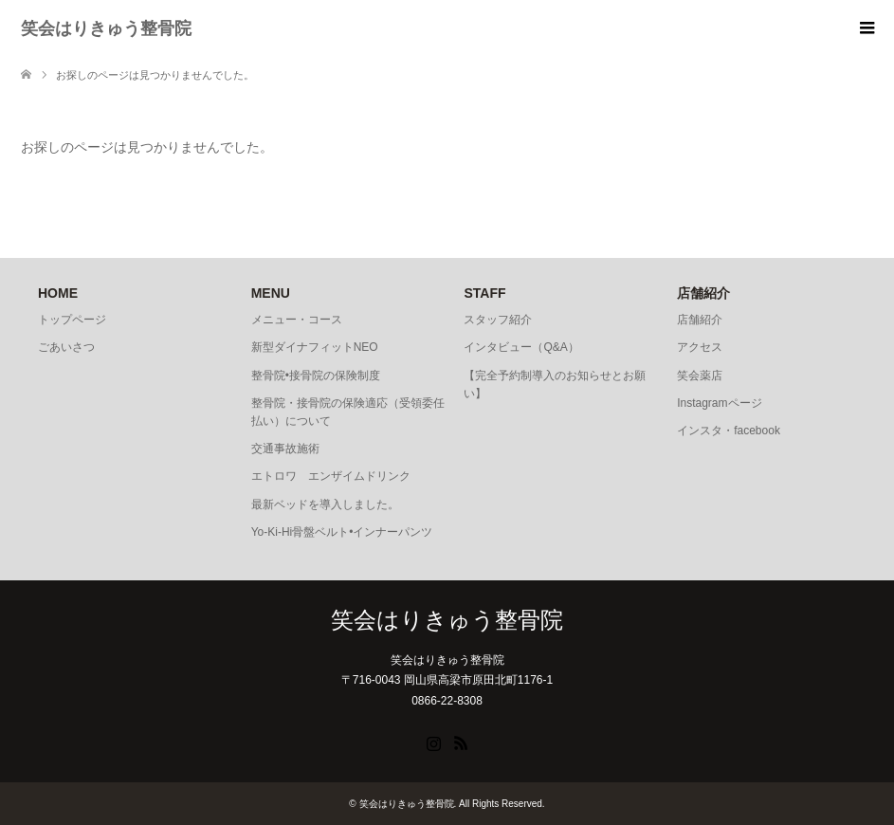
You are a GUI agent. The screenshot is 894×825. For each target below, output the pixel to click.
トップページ (72, 319)
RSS (460, 741)
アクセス (699, 347)
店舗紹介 (699, 319)
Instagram (433, 741)
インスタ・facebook (728, 430)
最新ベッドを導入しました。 (325, 504)
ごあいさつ (66, 347)
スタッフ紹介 (498, 319)
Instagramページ (719, 403)
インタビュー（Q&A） (521, 347)
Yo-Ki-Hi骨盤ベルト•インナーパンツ (342, 532)
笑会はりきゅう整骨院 (106, 28)
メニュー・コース (296, 319)
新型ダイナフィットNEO (314, 347)
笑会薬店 (699, 375)
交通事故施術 (285, 448)
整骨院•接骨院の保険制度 (315, 375)
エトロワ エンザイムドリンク (331, 476)
